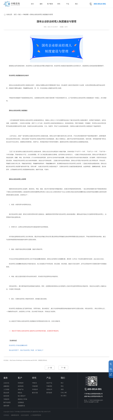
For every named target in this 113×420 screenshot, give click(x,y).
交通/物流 (21, 402)
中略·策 (34, 383)
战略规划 (6, 386)
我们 (76, 4)
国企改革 (6, 392)
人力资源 (6, 389)
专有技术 (35, 389)
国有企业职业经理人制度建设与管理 (41, 14)
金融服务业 (21, 405)
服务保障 (6, 405)
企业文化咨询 (25, 415)
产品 (67, 4)
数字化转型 (7, 402)
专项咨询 (6, 399)
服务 (41, 4)
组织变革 (6, 396)
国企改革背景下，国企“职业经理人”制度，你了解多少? (26, 350)
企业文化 (6, 383)
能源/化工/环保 (22, 399)
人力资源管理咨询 (35, 415)
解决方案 (35, 392)
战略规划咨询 (15, 415)
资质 (62, 389)
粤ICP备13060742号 (44, 411)
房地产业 (20, 389)
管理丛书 (49, 389)
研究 (58, 4)
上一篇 (50, 367)
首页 (32, 4)
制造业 (20, 392)
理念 (62, 386)
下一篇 (63, 367)
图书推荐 (49, 392)
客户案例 (50, 4)
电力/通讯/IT (22, 396)
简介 (62, 383)
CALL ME (64, 392)
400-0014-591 (100, 4)
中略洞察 (26, 14)
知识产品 (49, 383)
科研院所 (20, 383)
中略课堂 (49, 386)
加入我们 (63, 395)
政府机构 (20, 386)
